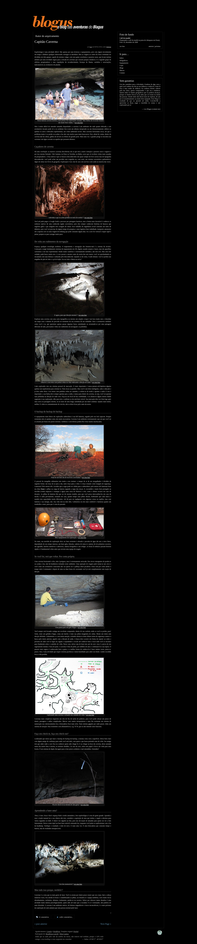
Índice (122, 58)
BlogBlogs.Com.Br (52, 934)
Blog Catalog (64, 934)
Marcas (122, 70)
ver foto (122, 46)
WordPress (56, 931)
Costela (49, 931)
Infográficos (124, 60)
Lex (91, 47)
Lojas (121, 65)
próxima (157, 46)
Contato (122, 73)
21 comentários (44, 917)
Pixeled (75, 931)
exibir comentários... (66, 917)
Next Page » (105, 924)
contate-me (156, 109)
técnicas (108, 47)
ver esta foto (79, 123)
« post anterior (40, 924)
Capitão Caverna (46, 41)
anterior (151, 46)
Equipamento (124, 63)
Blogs (121, 68)
